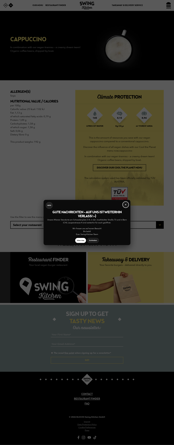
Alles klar (80, 240)
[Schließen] (125, 204)
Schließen (93, 240)
